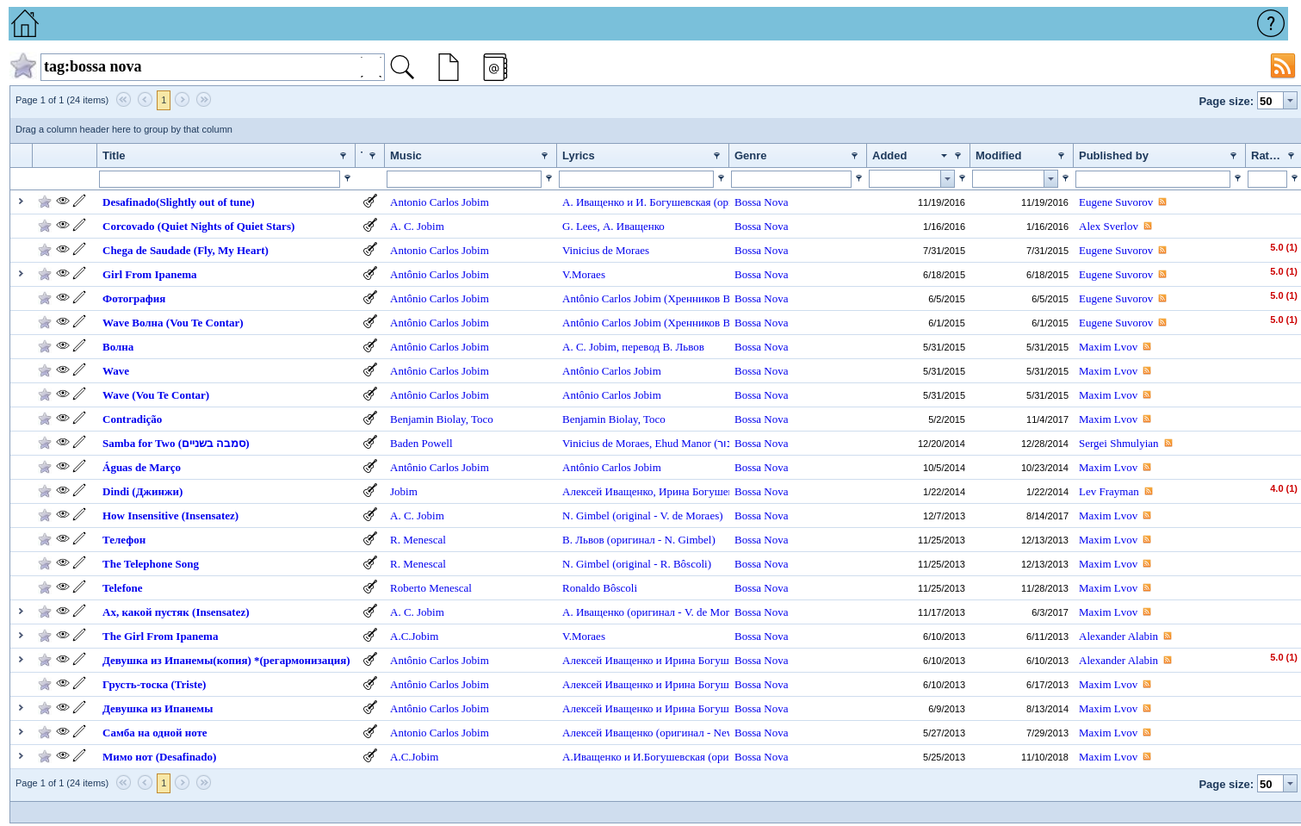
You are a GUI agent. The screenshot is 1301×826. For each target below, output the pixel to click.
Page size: (1226, 101)
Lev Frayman (1109, 491)
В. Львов (584, 539)
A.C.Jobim (414, 636)
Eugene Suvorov (1116, 202)
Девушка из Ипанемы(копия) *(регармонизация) (226, 660)
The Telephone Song (150, 563)
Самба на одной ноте (155, 732)
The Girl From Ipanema (160, 636)
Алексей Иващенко (608, 491)
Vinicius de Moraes (605, 250)
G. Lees (579, 226)
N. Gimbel (587, 515)
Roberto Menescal (431, 587)
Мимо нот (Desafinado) (159, 756)
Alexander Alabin (1118, 636)
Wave (115, 370)
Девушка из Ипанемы (157, 708)
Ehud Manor (685, 443)
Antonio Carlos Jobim (439, 202)
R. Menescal (418, 539)
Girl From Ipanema (149, 274)
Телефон (124, 539)
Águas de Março (141, 467)
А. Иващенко (634, 226)
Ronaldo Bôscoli (599, 587)
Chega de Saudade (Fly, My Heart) (185, 250)
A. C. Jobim (417, 226)
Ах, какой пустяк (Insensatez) (176, 612)
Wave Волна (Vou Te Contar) (173, 322)
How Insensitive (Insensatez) (170, 515)
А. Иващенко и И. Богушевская (638, 202)
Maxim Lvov (1108, 346)
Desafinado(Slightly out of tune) (178, 202)
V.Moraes (583, 274)
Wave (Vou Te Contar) (155, 394)
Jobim (404, 491)
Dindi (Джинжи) (142, 491)
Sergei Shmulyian (1119, 443)
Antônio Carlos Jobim (439, 274)
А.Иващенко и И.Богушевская (635, 756)
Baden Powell (421, 443)
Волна (117, 346)
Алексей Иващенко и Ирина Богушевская (662, 660)
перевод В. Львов (663, 346)
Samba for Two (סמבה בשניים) (176, 443)
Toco (482, 419)
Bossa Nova (761, 202)
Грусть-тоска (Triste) (154, 684)
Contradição (132, 419)
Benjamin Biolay (428, 419)
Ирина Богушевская (706, 491)
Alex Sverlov (1108, 226)
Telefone (122, 587)
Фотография (133, 298)
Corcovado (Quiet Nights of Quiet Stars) (198, 226)
